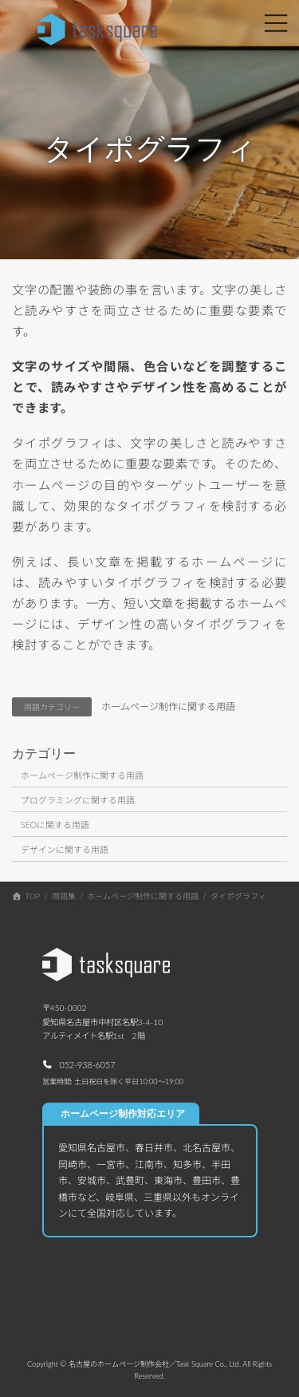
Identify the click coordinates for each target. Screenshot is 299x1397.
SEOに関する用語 (55, 824)
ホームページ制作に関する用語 (168, 706)
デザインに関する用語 (64, 849)
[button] (79, 1064)
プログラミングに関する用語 (78, 800)
